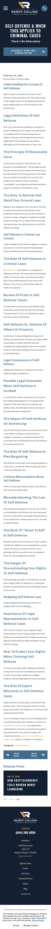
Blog (25, 889)
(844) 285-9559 (25, 832)
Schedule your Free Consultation (28, 51)
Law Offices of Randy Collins (15, 725)
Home (25, 868)
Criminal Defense (21, 745)
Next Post (38, 754)
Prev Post (13, 754)
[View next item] (17, 799)
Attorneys (25, 873)
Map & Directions (25, 856)
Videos (25, 883)
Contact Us (25, 894)
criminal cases (11, 270)
